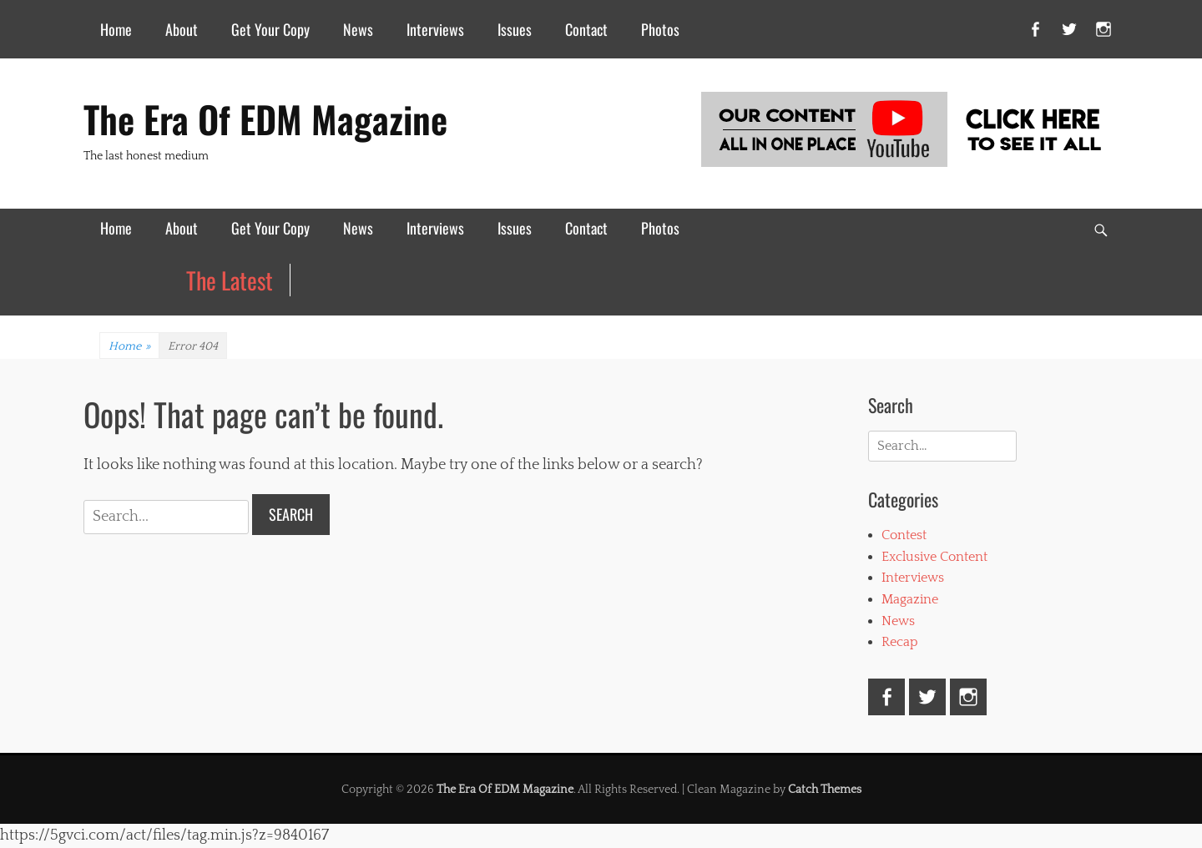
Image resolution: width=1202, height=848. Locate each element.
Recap (899, 641)
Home (116, 29)
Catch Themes (824, 789)
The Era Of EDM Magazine (265, 119)
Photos (660, 29)
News (358, 29)
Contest (904, 535)
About (181, 29)
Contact (586, 29)
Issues (514, 29)
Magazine (909, 599)
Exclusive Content (934, 556)
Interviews (435, 29)
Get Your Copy (270, 29)
